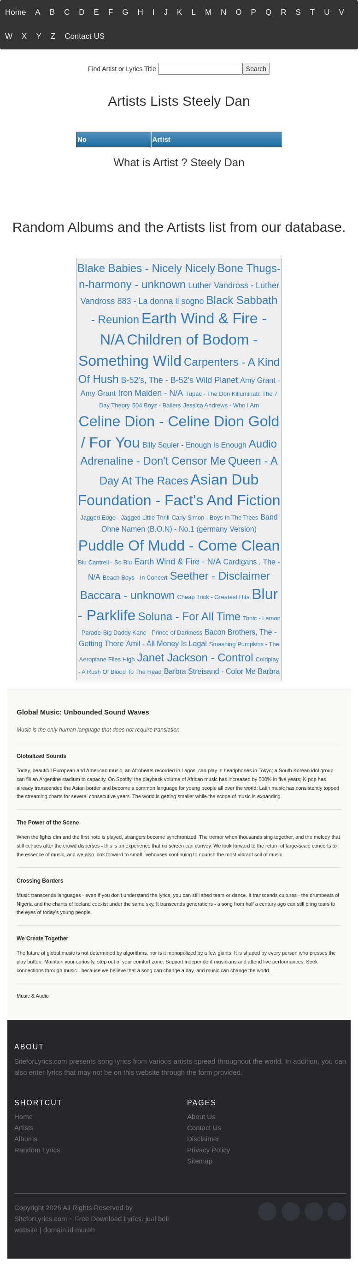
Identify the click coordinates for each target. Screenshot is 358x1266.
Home (15, 12)
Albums (25, 1139)
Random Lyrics (37, 1150)
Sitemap (199, 1161)
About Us (201, 1117)
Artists (24, 1128)
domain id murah (69, 1230)
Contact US (85, 36)
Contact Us (204, 1128)
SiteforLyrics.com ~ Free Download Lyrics (77, 1219)
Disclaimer (203, 1139)
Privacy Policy (208, 1150)
